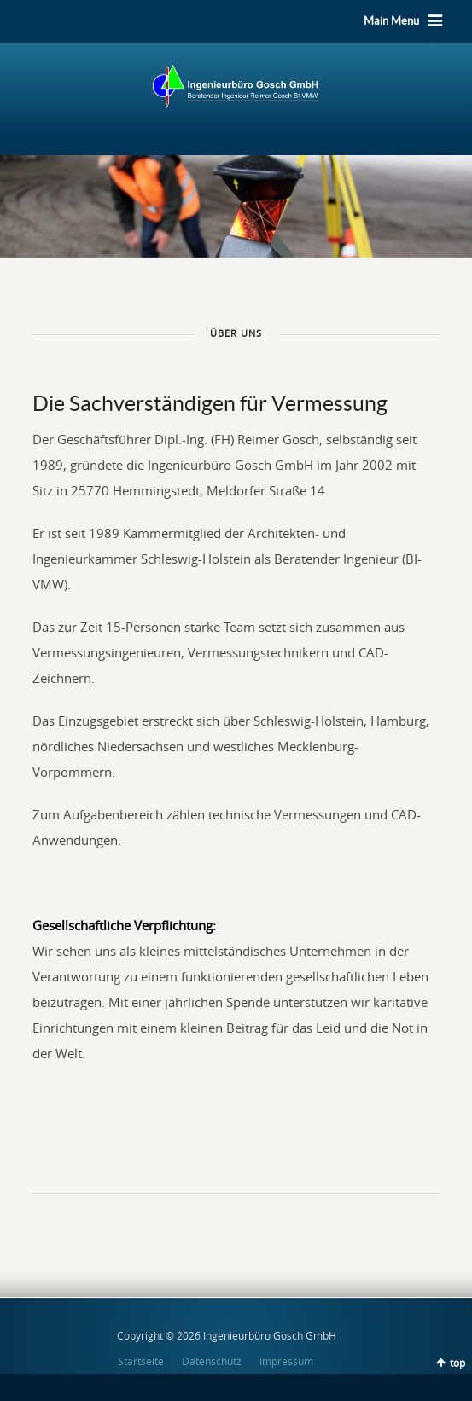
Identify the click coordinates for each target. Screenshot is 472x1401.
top (457, 1362)
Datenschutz (212, 1361)
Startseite (141, 1361)
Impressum (286, 1361)
